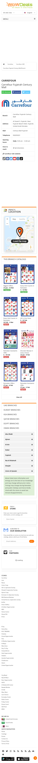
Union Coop (5, 585)
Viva (3, 639)
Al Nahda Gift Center (7, 685)
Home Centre (5, 612)
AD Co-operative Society (8, 587)
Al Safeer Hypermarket (8, 607)
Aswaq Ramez (5, 651)
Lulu (3, 580)
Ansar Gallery (5, 604)
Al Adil (3, 690)
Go (31, 541)
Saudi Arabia (7, 722)
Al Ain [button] (19, 445)
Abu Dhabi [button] (19, 434)
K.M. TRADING (6, 631)
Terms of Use (5, 743)
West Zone (4, 646)
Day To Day (5, 648)
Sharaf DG (4, 614)
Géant (3, 663)
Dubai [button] (19, 450)
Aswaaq (4, 634)
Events (3, 736)
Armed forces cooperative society (11, 600)
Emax (3, 617)
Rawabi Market (6, 687)
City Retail (4, 675)
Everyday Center (6, 697)
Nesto (3, 583)
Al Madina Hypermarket (8, 641)
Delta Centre (5, 699)
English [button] (28, 13)
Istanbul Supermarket (8, 658)
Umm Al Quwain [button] (19, 471)
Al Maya (4, 643)
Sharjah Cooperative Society (9, 590)
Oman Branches (11, 428)
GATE (3, 682)
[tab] (19, 434)
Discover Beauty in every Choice (26, 352)
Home (3, 731)
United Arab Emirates (10, 719)
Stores (4, 575)
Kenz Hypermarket (7, 680)
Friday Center (5, 702)
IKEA (3, 609)
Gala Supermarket (7, 653)
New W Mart (5, 678)
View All (19, 397)
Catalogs (4, 734)
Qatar (5, 726)
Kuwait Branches (12, 410)
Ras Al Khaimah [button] (19, 460)
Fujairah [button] (19, 455)
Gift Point (4, 707)
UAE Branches (10, 405)
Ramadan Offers (8, 383)
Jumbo (3, 602)
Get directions (18, 148)
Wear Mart (5, 692)
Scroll (35, 758)
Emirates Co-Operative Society (10, 595)
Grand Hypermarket (7, 636)
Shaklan (4, 655)
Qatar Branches (11, 419)
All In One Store (25, 318)
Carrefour (10, 64)
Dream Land (5, 704)
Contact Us (5, 739)
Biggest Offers (8, 286)
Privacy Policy (5, 741)
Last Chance (5, 694)
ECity (3, 626)
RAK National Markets (8, 597)
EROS (3, 709)
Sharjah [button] (19, 466)
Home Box (4, 629)
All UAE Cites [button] (7, 13)
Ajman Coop (5, 592)
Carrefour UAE (20, 64)
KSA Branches (10, 414)
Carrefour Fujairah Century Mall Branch (14, 68)
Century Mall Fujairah (20, 131)
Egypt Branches (11, 423)
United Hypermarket (7, 665)
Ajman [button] (19, 439)
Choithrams (5, 660)
